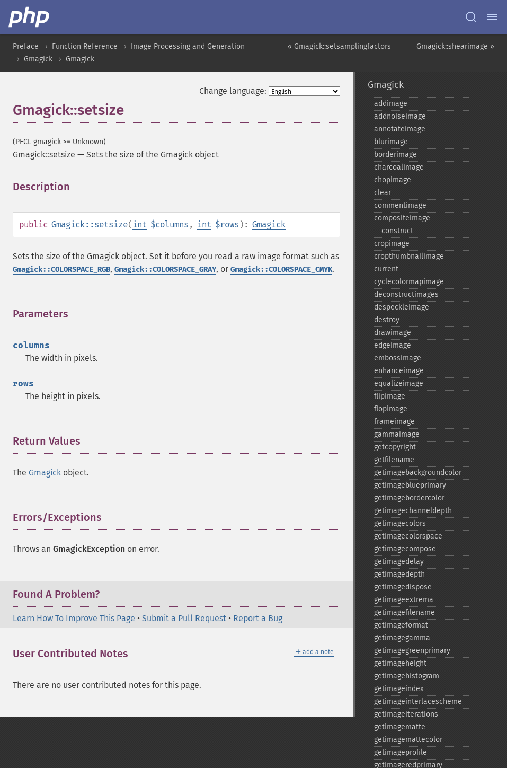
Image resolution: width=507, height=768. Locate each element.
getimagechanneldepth (413, 510)
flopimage (390, 408)
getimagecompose (405, 548)
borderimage (395, 154)
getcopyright (395, 447)
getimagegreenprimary (412, 650)
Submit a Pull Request (184, 618)
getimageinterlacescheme (418, 701)
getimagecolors (400, 523)
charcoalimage (399, 167)
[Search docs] (471, 17)
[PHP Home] (29, 17)
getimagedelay (399, 561)
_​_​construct (393, 230)
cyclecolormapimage (409, 281)
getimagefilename (404, 612)
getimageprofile (400, 752)
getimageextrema (403, 599)
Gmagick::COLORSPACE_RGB (61, 269)
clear (382, 192)
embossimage (397, 358)
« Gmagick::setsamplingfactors (339, 46)
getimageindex (399, 688)
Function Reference (85, 46)
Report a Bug (257, 618)
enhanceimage (399, 370)
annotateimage (399, 129)
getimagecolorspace (408, 536)
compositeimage (402, 218)
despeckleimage (401, 307)
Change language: (232, 91)
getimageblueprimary (410, 485)
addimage (390, 103)
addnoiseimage (400, 116)
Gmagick (38, 59)
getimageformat (401, 625)
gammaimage (397, 434)
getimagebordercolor (409, 497)
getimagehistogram (406, 676)
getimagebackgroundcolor (417, 472)
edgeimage (392, 345)
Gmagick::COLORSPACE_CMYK (281, 269)
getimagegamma (402, 637)
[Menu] (492, 17)
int (139, 224)
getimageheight (400, 663)
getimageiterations (406, 714)
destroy (386, 319)
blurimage (391, 141)
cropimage (392, 243)
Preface (26, 46)
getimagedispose (403, 587)
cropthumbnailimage (409, 256)
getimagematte (399, 726)
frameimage (394, 421)
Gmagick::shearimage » (455, 46)
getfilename (394, 459)
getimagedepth (399, 574)
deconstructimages (406, 294)
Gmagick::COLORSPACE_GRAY (165, 269)
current (386, 268)
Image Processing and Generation (188, 46)
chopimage (392, 179)
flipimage (389, 396)
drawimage (392, 332)
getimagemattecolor (408, 739)
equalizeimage (398, 383)
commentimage (400, 205)
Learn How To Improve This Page (74, 618)
